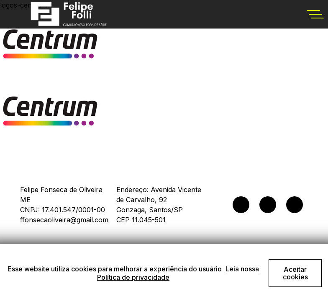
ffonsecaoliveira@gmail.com (64, 220)
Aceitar (295, 273)
